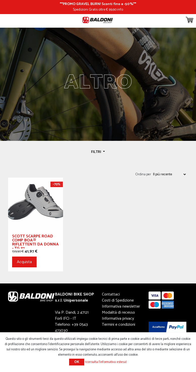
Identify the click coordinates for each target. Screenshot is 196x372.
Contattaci (111, 294)
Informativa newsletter (121, 306)
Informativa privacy (118, 318)
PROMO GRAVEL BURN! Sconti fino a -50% (98, 4)
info (120, 10)
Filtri (96, 152)
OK (76, 362)
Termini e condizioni (118, 324)
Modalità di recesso (118, 312)
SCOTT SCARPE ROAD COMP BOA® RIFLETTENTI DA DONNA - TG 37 (35, 241)
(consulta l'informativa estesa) (106, 362)
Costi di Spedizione (118, 300)
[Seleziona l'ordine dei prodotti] (169, 174)
